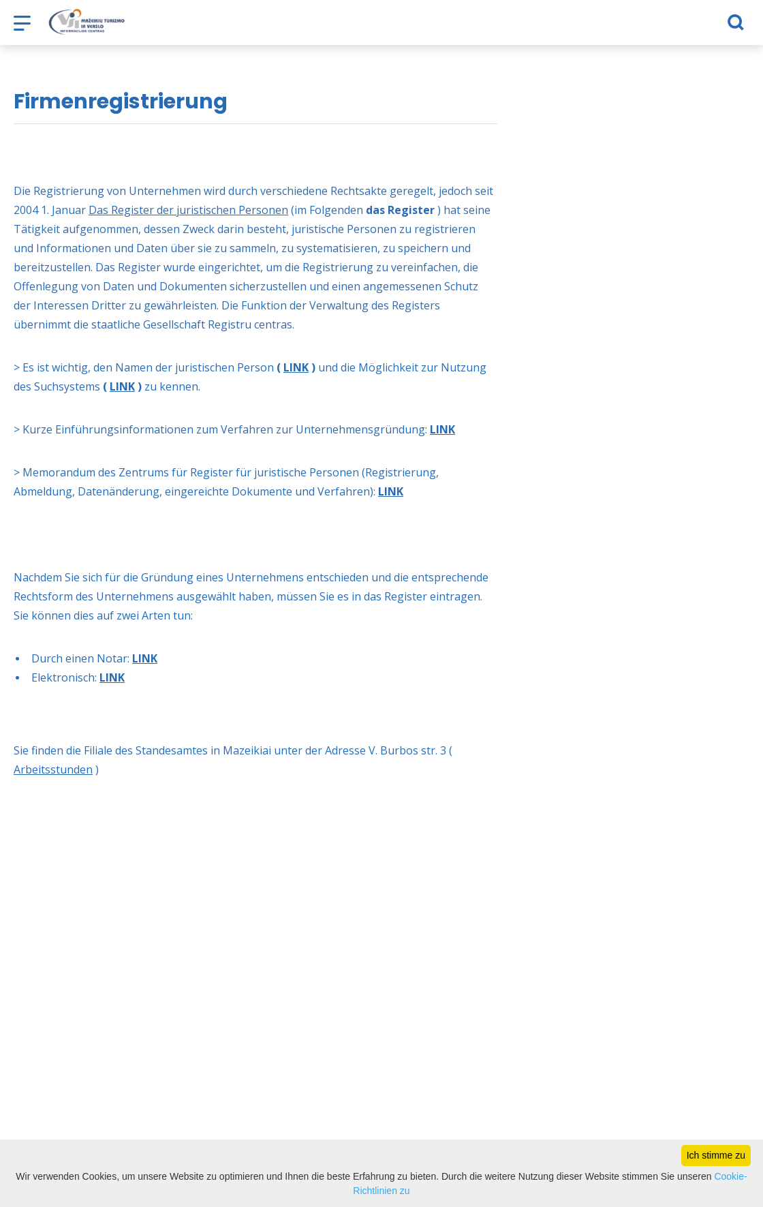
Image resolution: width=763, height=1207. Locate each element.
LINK (296, 367)
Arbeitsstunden (53, 769)
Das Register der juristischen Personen (188, 209)
